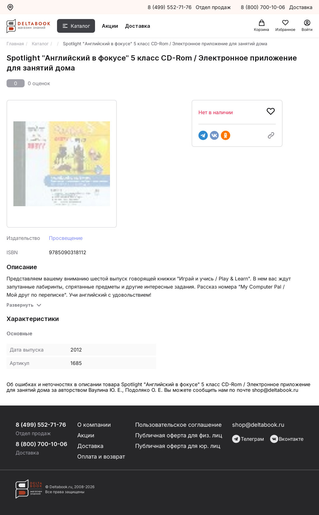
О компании (94, 424)
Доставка (137, 26)
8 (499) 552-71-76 (170, 7)
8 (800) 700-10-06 (264, 7)
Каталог (80, 26)
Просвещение (66, 238)
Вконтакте (286, 439)
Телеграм (248, 439)
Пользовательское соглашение (178, 424)
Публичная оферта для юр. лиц (177, 446)
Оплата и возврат (101, 456)
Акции (110, 26)
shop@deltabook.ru (258, 424)
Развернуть (20, 305)
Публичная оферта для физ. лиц (178, 435)
